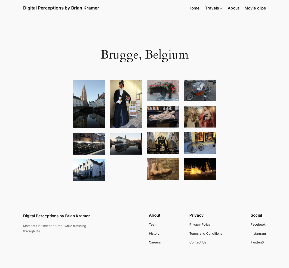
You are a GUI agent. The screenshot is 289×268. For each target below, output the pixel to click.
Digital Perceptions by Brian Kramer (61, 8)
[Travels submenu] (221, 8)
